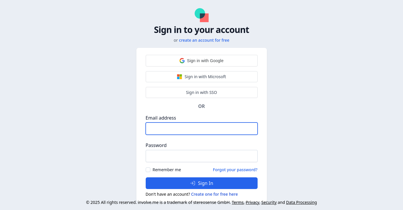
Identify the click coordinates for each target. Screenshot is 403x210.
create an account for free (204, 40)
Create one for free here (214, 194)
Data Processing (301, 202)
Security (269, 202)
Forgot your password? (235, 169)
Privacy (252, 202)
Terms (238, 202)
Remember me (167, 169)
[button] (202, 60)
